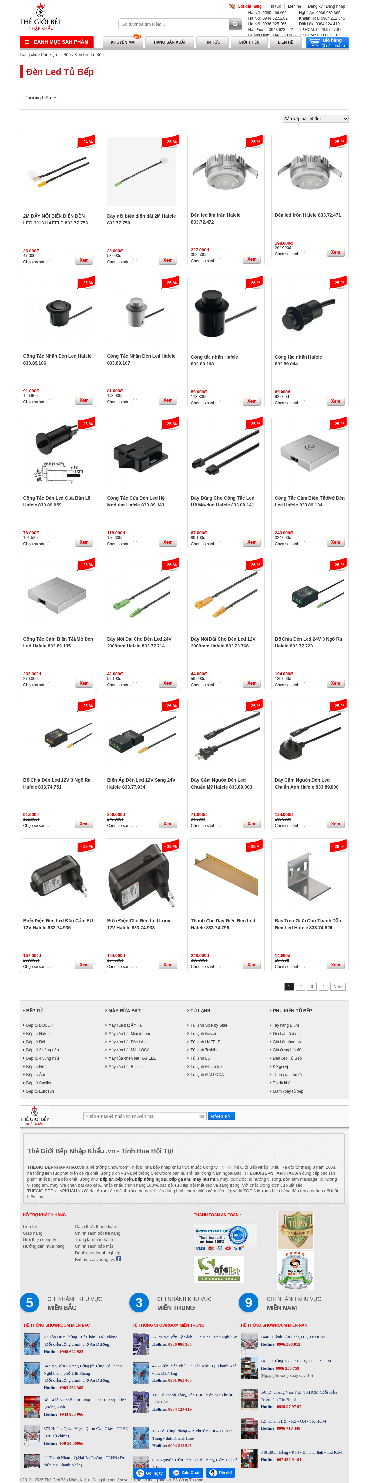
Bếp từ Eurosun (40, 1091)
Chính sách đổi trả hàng (98, 1233)
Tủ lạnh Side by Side (209, 1025)
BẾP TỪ (34, 1010)
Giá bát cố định (286, 1033)
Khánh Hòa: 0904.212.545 (322, 18)
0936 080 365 (179, 1344)
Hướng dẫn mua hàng (44, 1246)
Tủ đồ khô (282, 1083)
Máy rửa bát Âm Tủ (125, 1025)
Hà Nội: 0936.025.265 (267, 24)
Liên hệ (294, 6)
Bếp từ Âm (35, 1074)
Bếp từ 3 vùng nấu (42, 1050)
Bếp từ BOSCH (39, 1025)
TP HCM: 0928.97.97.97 (320, 29)
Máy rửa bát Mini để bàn (130, 1033)
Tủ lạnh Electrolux (207, 1066)
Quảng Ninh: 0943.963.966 (272, 35)
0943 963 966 (71, 1414)
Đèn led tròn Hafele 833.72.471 (308, 215)
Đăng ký (315, 6)
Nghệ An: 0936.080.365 (319, 13)
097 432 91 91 (288, 1459)
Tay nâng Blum (286, 1025)
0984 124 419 (179, 1409)
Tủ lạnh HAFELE (206, 1042)
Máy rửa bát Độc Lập (127, 1042)
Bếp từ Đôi (35, 1042)
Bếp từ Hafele (38, 1033)
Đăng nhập (335, 6)
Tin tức (275, 6)
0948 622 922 (71, 1351)
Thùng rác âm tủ (287, 1074)
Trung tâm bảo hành (94, 1239)
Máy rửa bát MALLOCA (129, 1050)
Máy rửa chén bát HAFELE (132, 1058)
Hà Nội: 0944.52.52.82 (268, 18)
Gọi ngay (149, 1473)
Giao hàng (33, 1233)
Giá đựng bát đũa (288, 1050)
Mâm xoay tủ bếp (288, 1091)
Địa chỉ (220, 1472)
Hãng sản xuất (170, 42)
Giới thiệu (249, 42)
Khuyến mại (123, 42)
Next (338, 986)
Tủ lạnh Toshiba (205, 1050)
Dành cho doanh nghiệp (97, 1252)
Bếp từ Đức (36, 1066)
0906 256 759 (287, 1368)
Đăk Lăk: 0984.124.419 (319, 24)
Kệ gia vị (280, 1066)
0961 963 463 (179, 1380)
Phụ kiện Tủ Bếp (56, 54)
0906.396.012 (288, 1344)
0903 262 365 (71, 1387)
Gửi (221, 1116)
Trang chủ (28, 54)
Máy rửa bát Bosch (125, 1066)
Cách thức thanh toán (95, 1226)
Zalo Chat (186, 1472)
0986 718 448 (288, 1428)
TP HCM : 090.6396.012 (320, 35)
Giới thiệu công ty (39, 1239)
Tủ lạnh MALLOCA (207, 1074)
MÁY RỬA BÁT (125, 1010)
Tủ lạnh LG (200, 1058)
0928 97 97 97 (288, 1406)
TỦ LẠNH (200, 1010)
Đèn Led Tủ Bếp (89, 54)
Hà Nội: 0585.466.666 (267, 13)
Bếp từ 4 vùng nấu (42, 1058)
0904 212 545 (179, 1445)
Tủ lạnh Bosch (203, 1033)
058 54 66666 (71, 1443)
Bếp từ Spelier (39, 1083)
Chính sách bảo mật (94, 1246)
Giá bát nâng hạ (287, 1042)
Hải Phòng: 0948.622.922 (270, 29)
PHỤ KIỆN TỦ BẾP (292, 1010)
